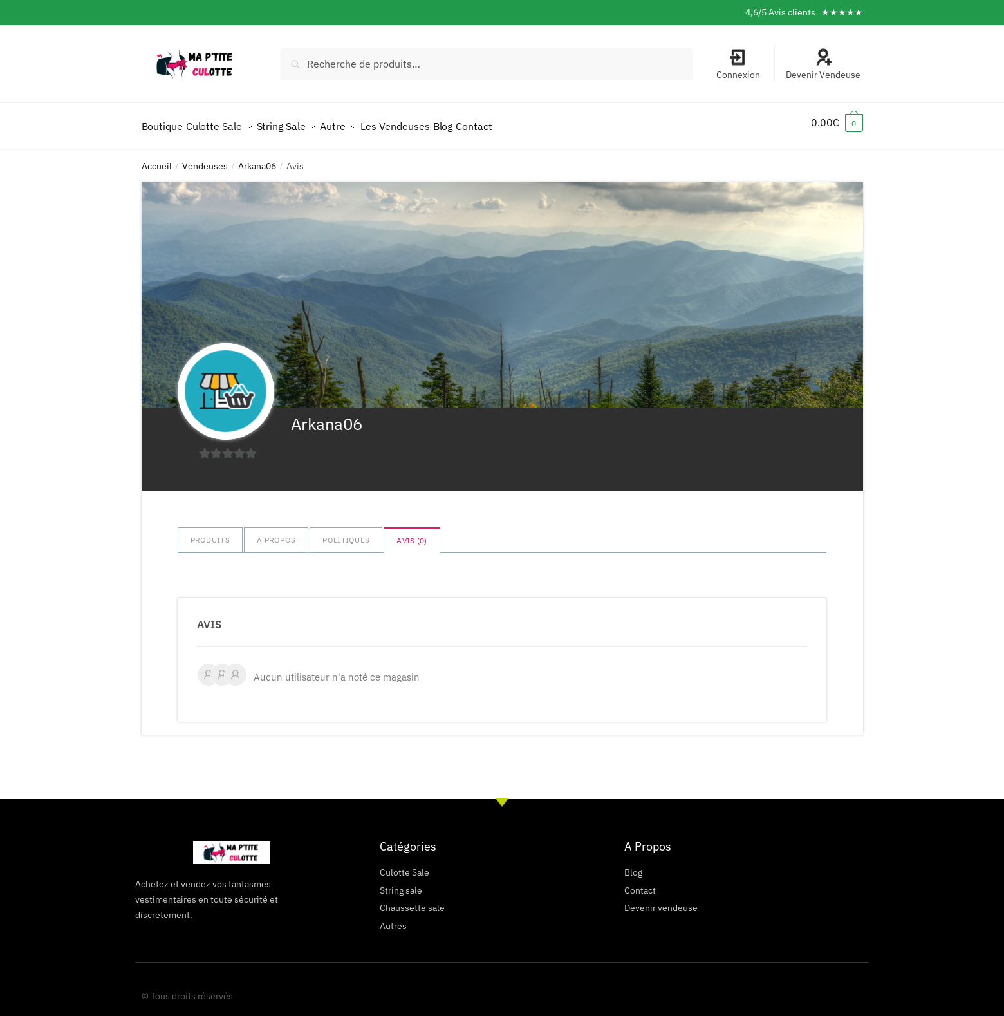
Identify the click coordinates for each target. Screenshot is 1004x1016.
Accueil (157, 158)
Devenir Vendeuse (823, 64)
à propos (276, 532)
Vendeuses (205, 158)
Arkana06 (257, 158)
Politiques (345, 532)
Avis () (411, 533)
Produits (210, 532)
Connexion (738, 64)
